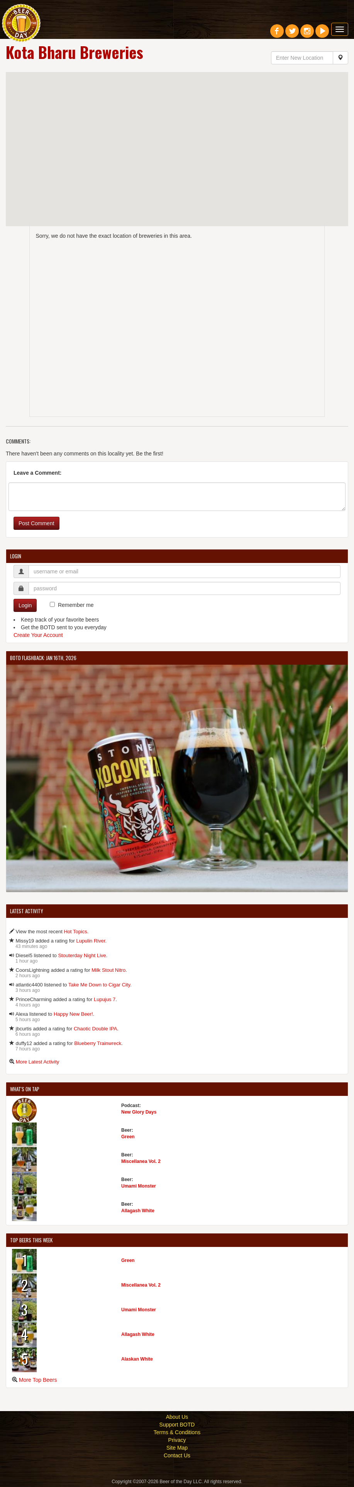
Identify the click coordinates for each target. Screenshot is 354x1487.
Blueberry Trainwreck (97, 1043)
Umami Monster (138, 1186)
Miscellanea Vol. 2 (141, 1161)
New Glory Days (138, 1112)
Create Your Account (38, 635)
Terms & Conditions (177, 1432)
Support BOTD (177, 1424)
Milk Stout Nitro (108, 970)
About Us (177, 1417)
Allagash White (137, 1210)
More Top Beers (38, 1380)
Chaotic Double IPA (95, 1029)
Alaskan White (137, 1359)
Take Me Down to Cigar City (99, 985)
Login (25, 605)
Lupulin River (90, 941)
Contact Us (177, 1455)
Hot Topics (75, 931)
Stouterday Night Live (82, 955)
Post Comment (36, 523)
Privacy (177, 1440)
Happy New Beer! (73, 1014)
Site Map (177, 1448)
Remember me (76, 605)
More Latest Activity (37, 1062)
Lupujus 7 (104, 999)
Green (128, 1136)
